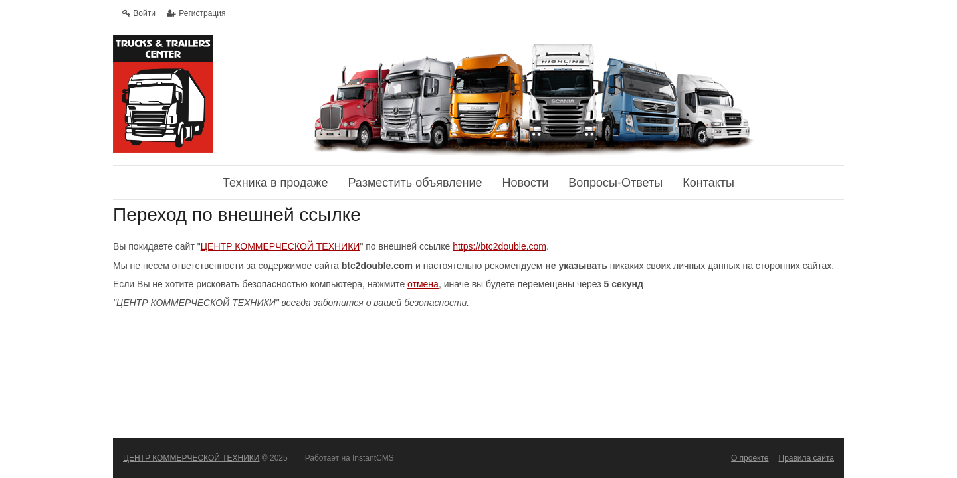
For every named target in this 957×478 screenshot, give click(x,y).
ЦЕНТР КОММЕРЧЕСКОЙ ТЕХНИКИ (280, 246)
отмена (423, 284)
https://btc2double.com (499, 246)
